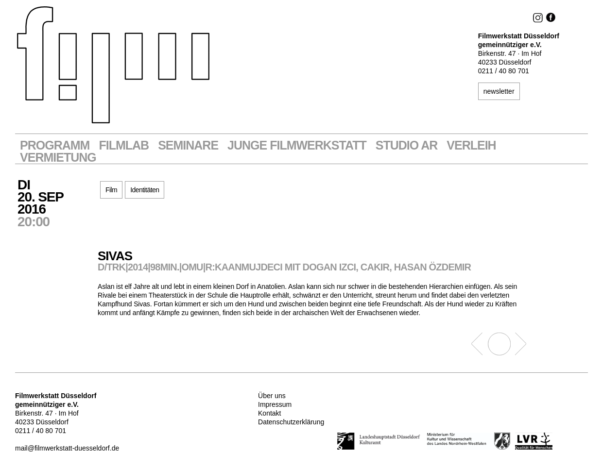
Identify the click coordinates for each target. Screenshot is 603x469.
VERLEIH (471, 145)
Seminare (188, 145)
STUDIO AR (407, 145)
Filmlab (124, 145)
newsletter (499, 91)
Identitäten (144, 190)
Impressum (275, 404)
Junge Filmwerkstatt (296, 145)
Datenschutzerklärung (291, 422)
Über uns (272, 396)
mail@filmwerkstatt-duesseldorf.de (67, 448)
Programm (54, 145)
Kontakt (269, 413)
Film (111, 190)
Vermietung (58, 157)
